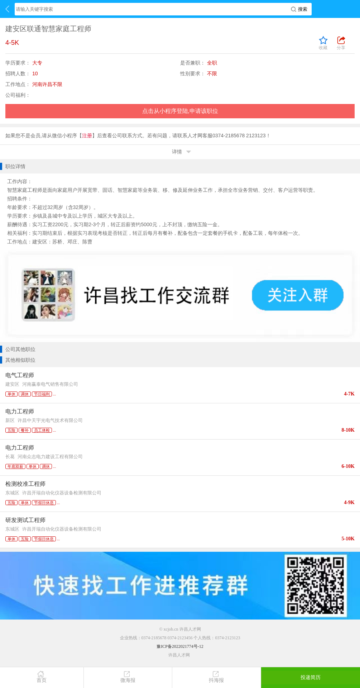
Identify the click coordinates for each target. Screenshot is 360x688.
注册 (87, 135)
